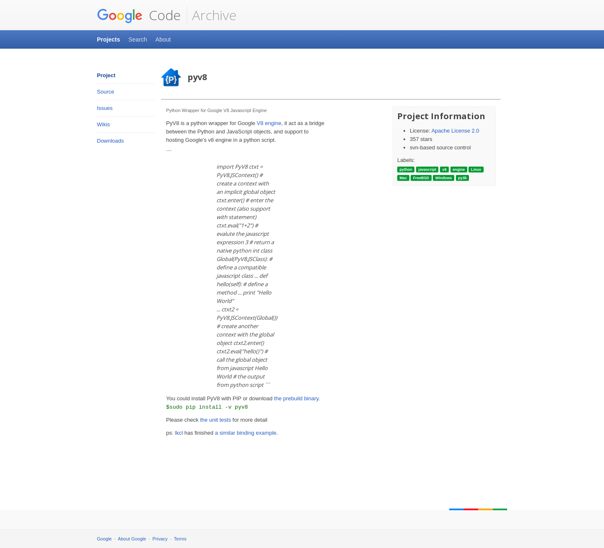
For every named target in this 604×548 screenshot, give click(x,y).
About (163, 39)
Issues (105, 108)
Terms (180, 538)
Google (104, 538)
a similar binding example (245, 433)
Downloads (110, 141)
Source (105, 92)
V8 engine (269, 123)
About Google (132, 538)
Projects (108, 39)
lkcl (179, 433)
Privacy (160, 538)
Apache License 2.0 (455, 131)
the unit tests (215, 420)
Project (106, 75)
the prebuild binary (296, 398)
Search (137, 39)
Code (139, 15)
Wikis (103, 124)
